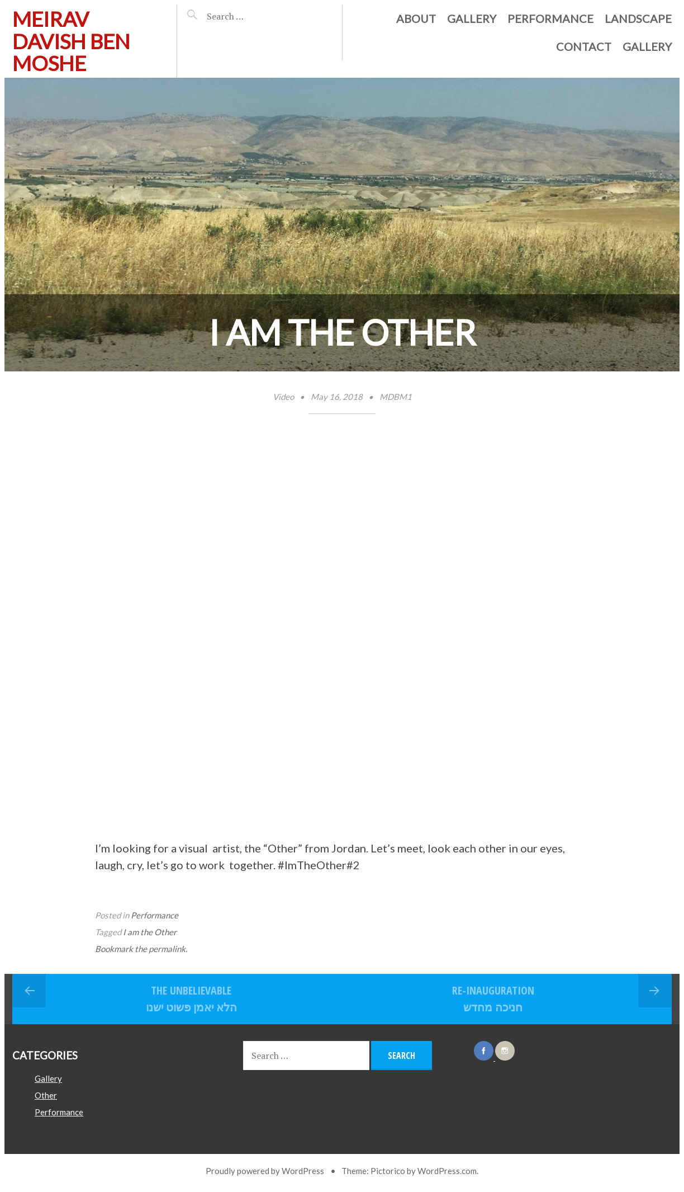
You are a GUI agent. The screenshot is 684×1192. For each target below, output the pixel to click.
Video (283, 397)
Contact (583, 46)
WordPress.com (447, 1171)
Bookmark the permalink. (141, 949)
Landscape (638, 18)
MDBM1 (395, 397)
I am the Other (150, 932)
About (416, 18)
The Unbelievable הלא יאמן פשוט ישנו (191, 999)
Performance (550, 18)
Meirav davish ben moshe (71, 41)
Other (46, 1095)
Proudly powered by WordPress (265, 1171)
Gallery (471, 18)
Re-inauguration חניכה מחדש (493, 999)
